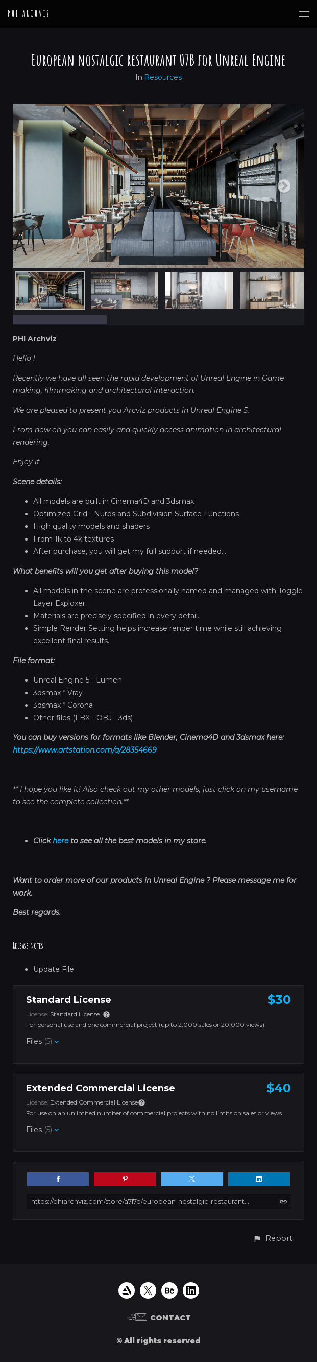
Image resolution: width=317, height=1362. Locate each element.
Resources (163, 77)
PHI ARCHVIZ (29, 14)
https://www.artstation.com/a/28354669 (85, 750)
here (60, 841)
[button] (273, 1238)
